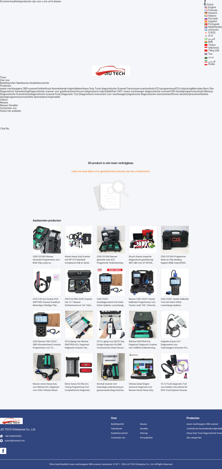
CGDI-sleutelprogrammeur (184, 91)
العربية (211, 38)
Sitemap (144, 433)
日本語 (212, 32)
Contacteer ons (118, 438)
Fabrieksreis (22, 83)
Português (213, 24)
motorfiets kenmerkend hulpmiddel (41, 97)
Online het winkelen (10, 111)
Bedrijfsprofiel (7, 83)
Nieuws (4, 105)
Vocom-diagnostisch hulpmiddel (93, 91)
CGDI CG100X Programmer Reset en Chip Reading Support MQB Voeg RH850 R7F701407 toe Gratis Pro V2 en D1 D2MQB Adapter (174, 259)
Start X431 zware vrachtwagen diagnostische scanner (140, 91)
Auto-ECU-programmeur (162, 88)
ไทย (210, 53)
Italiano (212, 15)
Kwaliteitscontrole (39, 83)
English (212, 7)
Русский (213, 18)
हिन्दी (210, 42)
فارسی (212, 61)
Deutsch (212, 13)
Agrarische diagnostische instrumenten (149, 94)
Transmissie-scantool (137, 88)
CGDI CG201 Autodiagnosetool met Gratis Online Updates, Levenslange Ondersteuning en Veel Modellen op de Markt (110, 302)
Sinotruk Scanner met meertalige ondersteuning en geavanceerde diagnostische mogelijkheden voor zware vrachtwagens (110, 387)
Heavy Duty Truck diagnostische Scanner (104, 88)
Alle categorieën (194, 438)
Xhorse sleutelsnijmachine (185, 94)
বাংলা (211, 57)
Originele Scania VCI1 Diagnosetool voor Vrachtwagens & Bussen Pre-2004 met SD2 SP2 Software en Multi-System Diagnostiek (174, 344)
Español (212, 21)
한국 (210, 35)
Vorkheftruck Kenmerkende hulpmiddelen (59, 88)
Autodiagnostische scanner (40, 94)
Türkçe (212, 44)
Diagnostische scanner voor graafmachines (52, 91)
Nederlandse (215, 27)
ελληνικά (213, 29)
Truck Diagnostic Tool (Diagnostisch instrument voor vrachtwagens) (91, 94)
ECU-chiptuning (183, 88)
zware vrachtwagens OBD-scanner (18, 88)
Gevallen (13, 105)
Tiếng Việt (213, 50)
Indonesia (213, 47)
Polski (211, 64)
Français (212, 10)
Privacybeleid (146, 438)
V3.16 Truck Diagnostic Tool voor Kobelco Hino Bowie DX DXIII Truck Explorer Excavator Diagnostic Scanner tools (175, 387)
